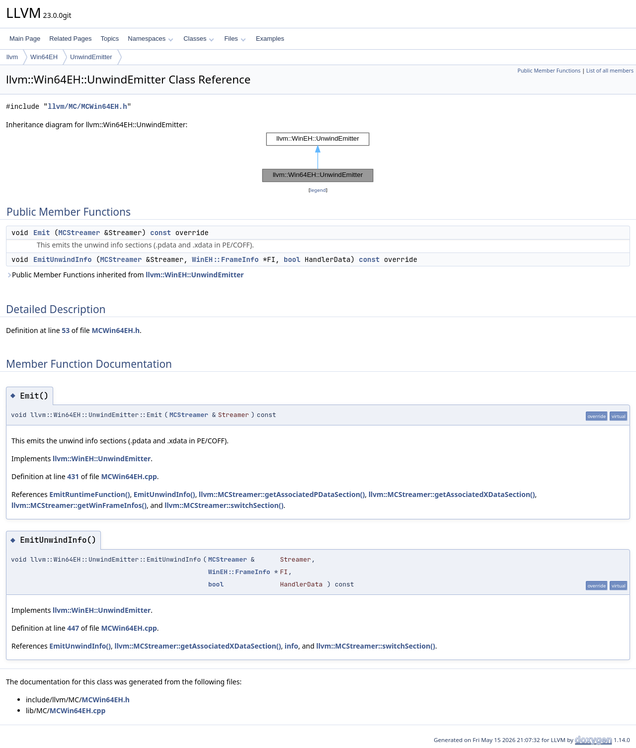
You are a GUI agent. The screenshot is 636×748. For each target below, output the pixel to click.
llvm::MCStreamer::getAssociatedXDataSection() (452, 494)
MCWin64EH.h (115, 330)
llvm (12, 57)
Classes (198, 38)
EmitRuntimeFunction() (89, 494)
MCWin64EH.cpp (129, 476)
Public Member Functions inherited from (125, 274)
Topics (109, 38)
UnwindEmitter (91, 57)
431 (73, 476)
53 (66, 330)
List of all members (610, 70)
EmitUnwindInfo (62, 259)
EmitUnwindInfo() (164, 494)
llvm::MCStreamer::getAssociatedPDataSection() (282, 494)
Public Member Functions (548, 70)
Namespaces (150, 38)
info (291, 646)
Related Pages (70, 38)
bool (292, 259)
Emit (41, 232)
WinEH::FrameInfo (225, 259)
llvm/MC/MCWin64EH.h (87, 106)
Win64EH (44, 57)
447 (73, 628)
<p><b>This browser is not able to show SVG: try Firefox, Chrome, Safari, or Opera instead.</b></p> (318, 157)
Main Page (24, 38)
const (160, 232)
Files (234, 38)
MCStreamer (79, 232)
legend (318, 190)
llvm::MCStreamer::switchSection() (223, 505)
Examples (270, 38)
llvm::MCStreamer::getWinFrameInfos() (79, 505)
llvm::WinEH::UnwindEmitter (194, 274)
